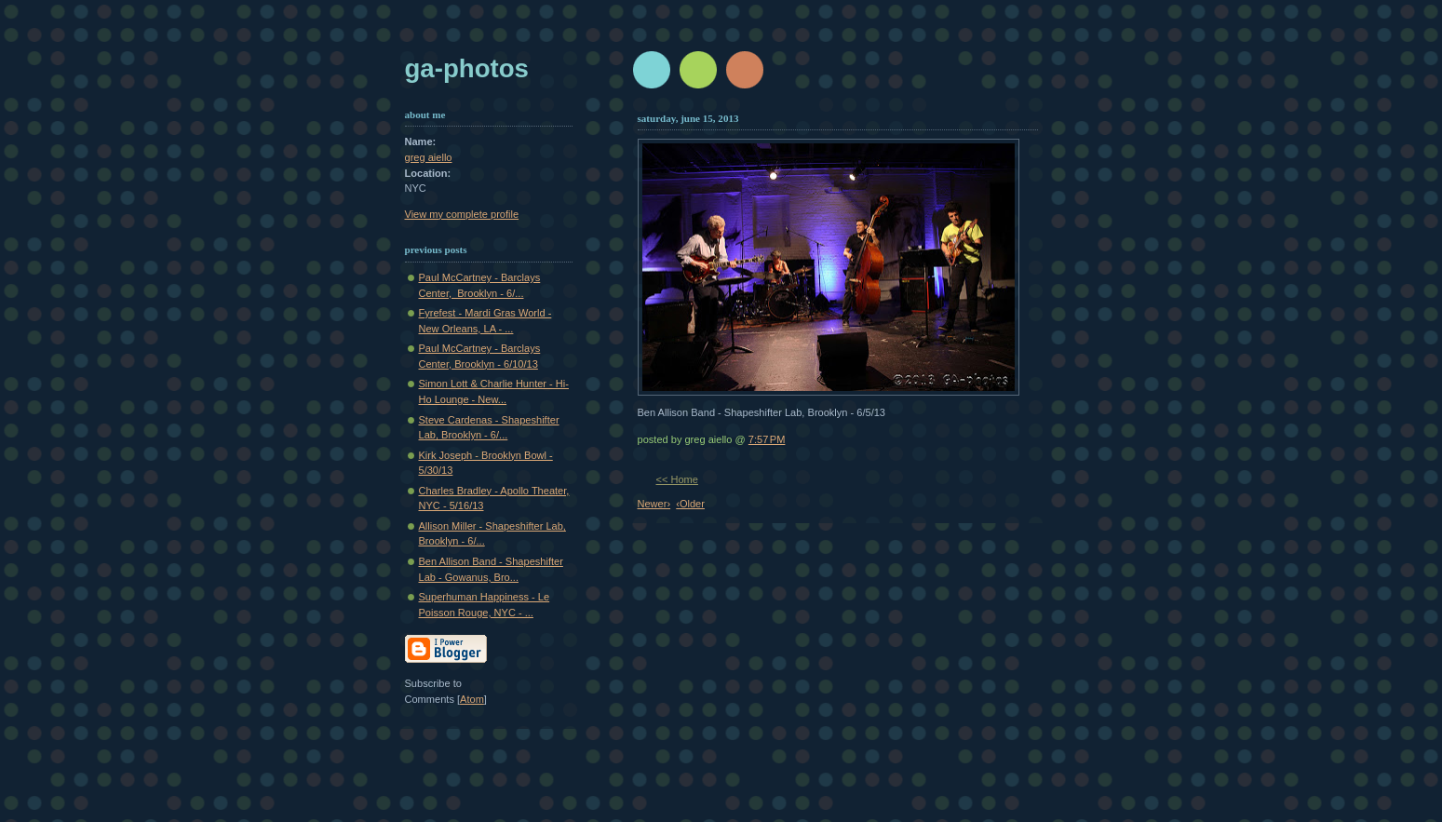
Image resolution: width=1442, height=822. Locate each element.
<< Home (677, 479)
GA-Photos (467, 68)
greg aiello (428, 157)
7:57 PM (767, 439)
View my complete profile (462, 214)
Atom (472, 699)
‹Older (690, 503)
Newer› (654, 503)
